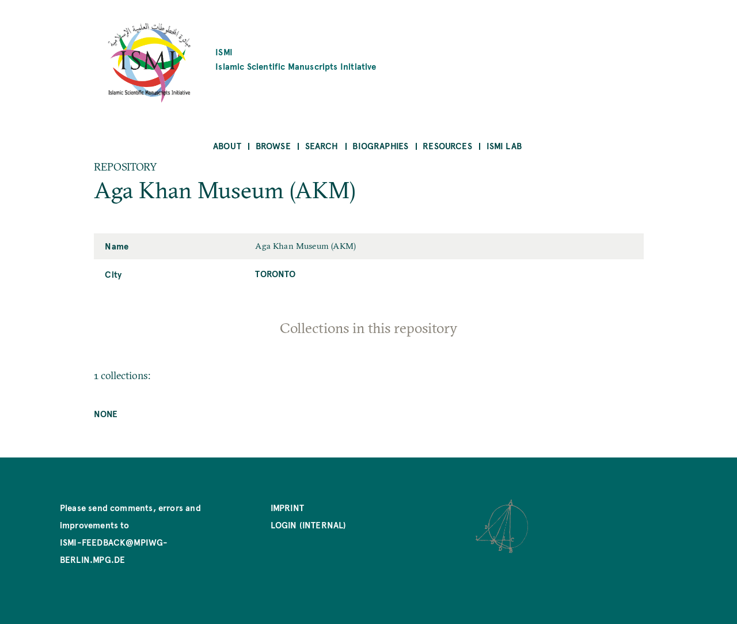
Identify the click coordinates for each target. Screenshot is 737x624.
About (227, 145)
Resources (447, 145)
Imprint (287, 507)
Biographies (380, 145)
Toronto (275, 273)
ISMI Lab (504, 145)
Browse (273, 145)
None (106, 413)
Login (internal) (309, 525)
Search (322, 145)
